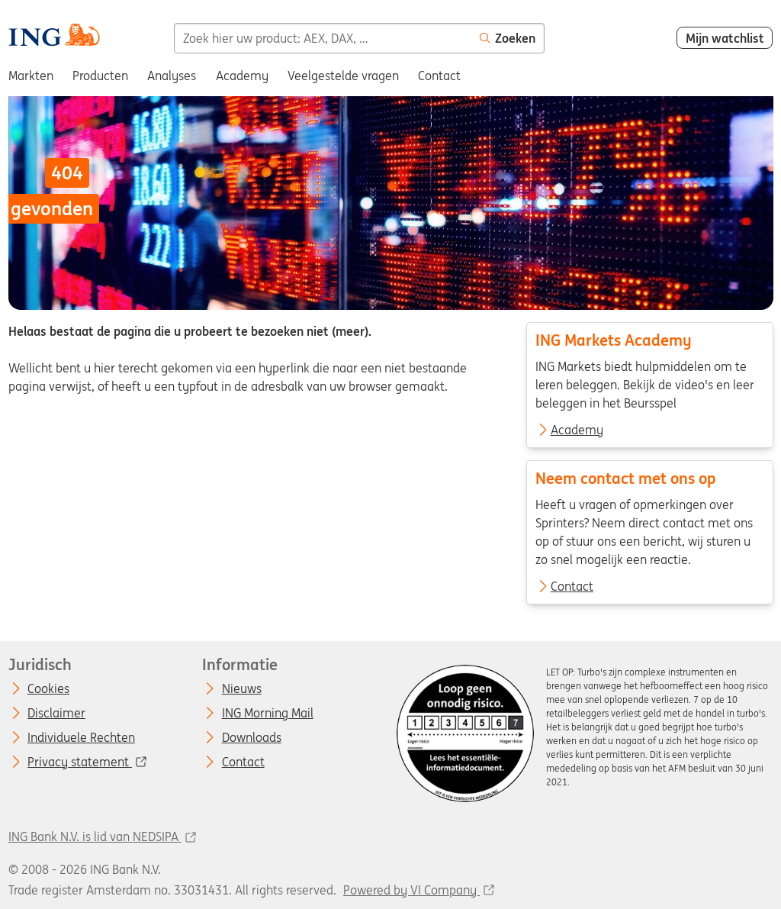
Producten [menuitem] (100, 75)
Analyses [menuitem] (171, 75)
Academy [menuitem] (242, 75)
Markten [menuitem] (30, 75)
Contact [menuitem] (439, 75)
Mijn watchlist (725, 38)
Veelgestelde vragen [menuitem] (343, 75)
